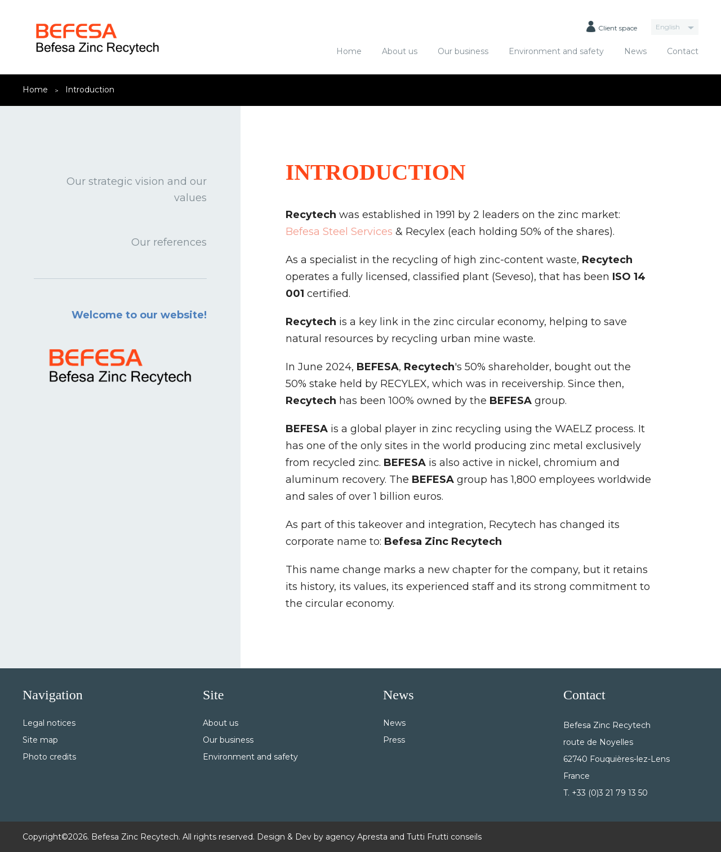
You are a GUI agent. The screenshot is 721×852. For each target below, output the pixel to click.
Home (349, 51)
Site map (40, 740)
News (635, 51)
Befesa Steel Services (339, 231)
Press (394, 740)
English (668, 27)
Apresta (372, 837)
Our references (169, 242)
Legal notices (49, 723)
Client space (611, 26)
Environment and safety (556, 51)
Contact (682, 51)
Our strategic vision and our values (136, 189)
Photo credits (49, 757)
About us (399, 51)
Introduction (89, 90)
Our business (463, 51)
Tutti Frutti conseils (444, 837)
